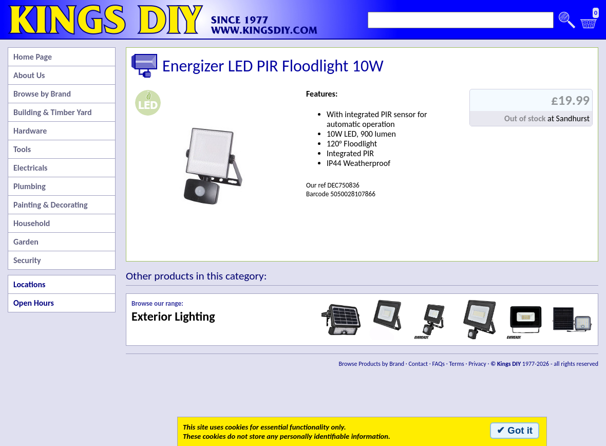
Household (31, 223)
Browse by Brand (42, 94)
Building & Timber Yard (52, 112)
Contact (418, 363)
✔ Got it (514, 430)
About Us (29, 75)
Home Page (32, 57)
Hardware (30, 131)
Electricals (30, 168)
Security (27, 260)
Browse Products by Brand (372, 363)
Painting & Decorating (50, 205)
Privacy (477, 363)
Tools (22, 149)
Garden (26, 242)
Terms (456, 363)
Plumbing (29, 186)
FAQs (438, 363)
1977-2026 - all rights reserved (544, 363)
